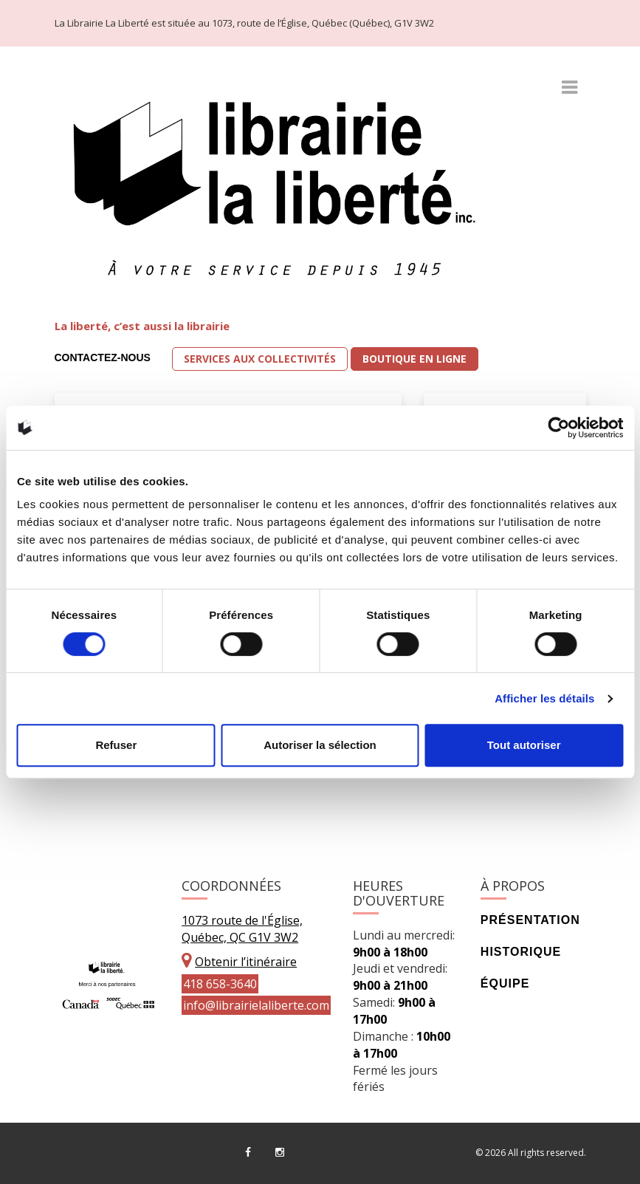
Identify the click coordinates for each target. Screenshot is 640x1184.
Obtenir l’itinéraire (246, 962)
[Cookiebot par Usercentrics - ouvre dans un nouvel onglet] (558, 428)
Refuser (116, 745)
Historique (521, 951)
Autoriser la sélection (320, 745)
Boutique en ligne (414, 359)
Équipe (505, 983)
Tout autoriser (524, 745)
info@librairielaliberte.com (256, 1005)
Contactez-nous (103, 357)
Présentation (530, 920)
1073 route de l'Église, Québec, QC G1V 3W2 (242, 928)
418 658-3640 (220, 984)
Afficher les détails (544, 698)
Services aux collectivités (260, 359)
